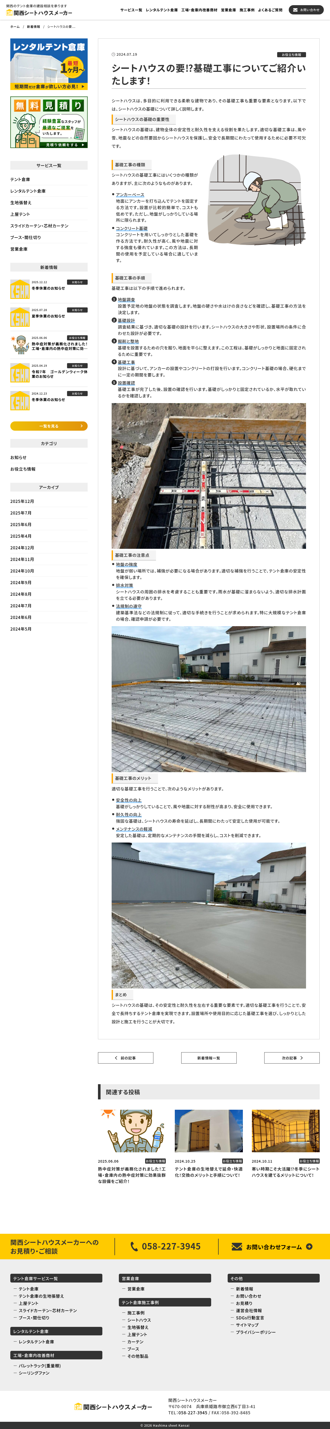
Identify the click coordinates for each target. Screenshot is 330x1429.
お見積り (244, 1303)
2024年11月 (22, 562)
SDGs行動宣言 (250, 1317)
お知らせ (18, 460)
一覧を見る (49, 428)
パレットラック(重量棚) (40, 1365)
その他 (236, 1278)
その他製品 (137, 1356)
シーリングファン (34, 1373)
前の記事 (128, 1057)
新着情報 (244, 1289)
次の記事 (289, 1057)
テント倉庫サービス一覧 (35, 1278)
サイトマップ (247, 1325)
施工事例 (247, 10)
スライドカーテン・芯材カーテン (39, 226)
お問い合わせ (310, 9)
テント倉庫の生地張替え (41, 1296)
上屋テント (20, 214)
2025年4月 (21, 539)
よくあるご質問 (270, 10)
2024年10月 (22, 573)
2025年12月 (22, 504)
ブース (133, 1349)
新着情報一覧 (208, 1057)
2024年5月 (21, 631)
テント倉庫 (20, 179)
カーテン (135, 1341)
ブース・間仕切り (25, 237)
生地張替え (20, 202)
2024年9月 (21, 585)
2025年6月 (21, 527)
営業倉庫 (228, 10)
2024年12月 (22, 550)
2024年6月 (21, 620)
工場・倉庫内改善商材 (199, 10)
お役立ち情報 (23, 472)
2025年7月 (21, 515)
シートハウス (139, 1320)
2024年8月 (21, 597)
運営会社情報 (249, 1310)
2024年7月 (21, 608)
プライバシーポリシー (256, 1332)
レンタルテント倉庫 (162, 10)
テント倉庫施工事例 (140, 1302)
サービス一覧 (131, 10)
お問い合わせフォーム (274, 1247)
